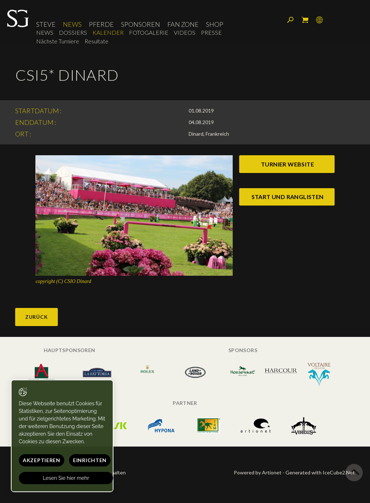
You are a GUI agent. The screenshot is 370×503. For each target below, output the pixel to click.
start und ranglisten (287, 196)
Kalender (108, 32)
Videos (184, 32)
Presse (211, 32)
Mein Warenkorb (305, 20)
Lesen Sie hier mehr (66, 478)
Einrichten (90, 460)
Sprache (319, 20)
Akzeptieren (41, 460)
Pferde (101, 24)
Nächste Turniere (57, 41)
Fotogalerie (148, 32)
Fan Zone (183, 24)
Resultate (96, 41)
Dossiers (73, 32)
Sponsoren (140, 24)
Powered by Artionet (257, 472)
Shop (214, 24)
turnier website (287, 164)
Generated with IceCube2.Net (320, 472)
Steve (46, 24)
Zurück (36, 317)
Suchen (290, 20)
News (72, 24)
